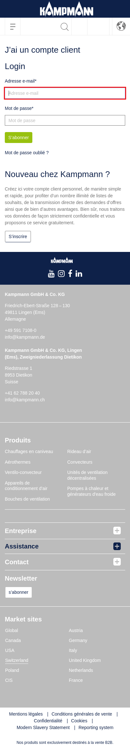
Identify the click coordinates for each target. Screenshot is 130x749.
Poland (12, 670)
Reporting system (95, 727)
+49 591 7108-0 (20, 330)
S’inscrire (18, 236)
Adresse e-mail (20, 81)
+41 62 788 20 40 (22, 393)
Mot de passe (18, 108)
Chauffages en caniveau (29, 451)
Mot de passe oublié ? (27, 152)
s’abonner (18, 592)
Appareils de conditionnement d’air (26, 485)
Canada (13, 640)
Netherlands (81, 670)
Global (11, 630)
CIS (8, 680)
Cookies (79, 720)
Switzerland (16, 660)
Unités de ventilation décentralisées (87, 475)
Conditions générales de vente (82, 714)
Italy (73, 650)
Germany (78, 640)
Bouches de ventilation (27, 499)
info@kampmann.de (25, 337)
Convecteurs (80, 462)
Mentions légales (26, 714)
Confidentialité (48, 720)
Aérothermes (17, 462)
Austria (76, 630)
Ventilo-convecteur (23, 472)
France (76, 680)
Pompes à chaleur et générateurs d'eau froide (91, 491)
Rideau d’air (79, 451)
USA (9, 650)
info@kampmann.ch (25, 399)
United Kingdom (85, 660)
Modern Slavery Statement (43, 727)
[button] (121, 26)
